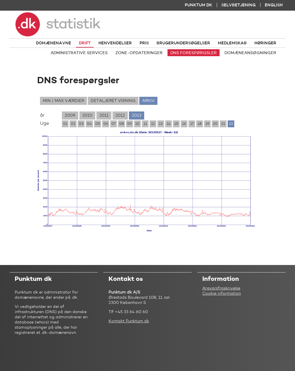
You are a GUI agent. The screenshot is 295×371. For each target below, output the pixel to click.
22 (231, 124)
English (274, 5)
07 (113, 124)
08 (121, 124)
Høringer (265, 43)
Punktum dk (198, 5)
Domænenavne (53, 43)
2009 (70, 115)
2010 (87, 115)
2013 (136, 115)
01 (65, 124)
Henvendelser (115, 43)
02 (73, 124)
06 (105, 124)
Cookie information (221, 294)
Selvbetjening (238, 5)
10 (137, 124)
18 (199, 124)
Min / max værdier (63, 101)
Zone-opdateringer (139, 53)
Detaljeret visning (113, 101)
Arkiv (148, 101)
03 (81, 124)
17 (192, 124)
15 (176, 124)
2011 (104, 115)
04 (89, 124)
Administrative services (79, 53)
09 (129, 124)
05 (97, 124)
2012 (120, 115)
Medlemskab (232, 43)
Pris (144, 43)
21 (223, 124)
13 (161, 124)
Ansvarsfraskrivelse (221, 288)
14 (169, 124)
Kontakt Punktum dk (129, 321)
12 (153, 124)
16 (184, 124)
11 (145, 124)
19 (207, 124)
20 (215, 124)
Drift (85, 43)
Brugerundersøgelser (183, 43)
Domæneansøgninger (250, 53)
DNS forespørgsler (193, 53)
